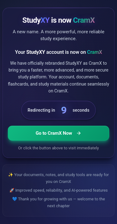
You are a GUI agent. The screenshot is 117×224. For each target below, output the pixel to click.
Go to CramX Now (58, 133)
